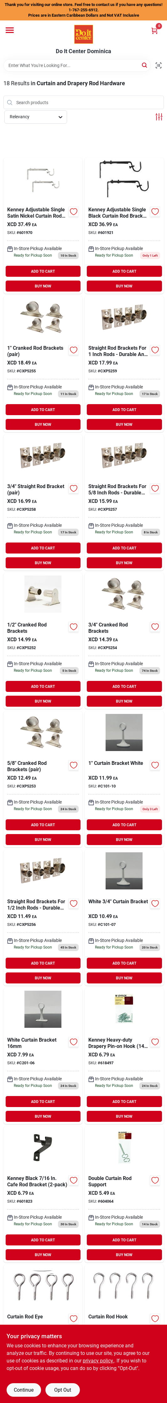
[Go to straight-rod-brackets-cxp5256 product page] (43, 917)
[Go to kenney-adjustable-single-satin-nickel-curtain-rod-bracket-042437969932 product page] (43, 226)
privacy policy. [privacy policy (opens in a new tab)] (98, 1361)
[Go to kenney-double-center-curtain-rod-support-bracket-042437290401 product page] (124, 1194)
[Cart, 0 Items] (154, 30)
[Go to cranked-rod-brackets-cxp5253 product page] (43, 779)
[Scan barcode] (158, 65)
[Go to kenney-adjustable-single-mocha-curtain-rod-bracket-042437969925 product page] (124, 226)
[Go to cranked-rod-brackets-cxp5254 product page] (124, 641)
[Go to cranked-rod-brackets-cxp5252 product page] (43, 641)
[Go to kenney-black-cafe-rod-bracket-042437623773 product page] (43, 1194)
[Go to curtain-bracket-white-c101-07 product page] (124, 917)
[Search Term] (77, 65)
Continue (24, 1390)
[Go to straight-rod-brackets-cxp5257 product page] (124, 502)
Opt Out (62, 1390)
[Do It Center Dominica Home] (83, 34)
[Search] (144, 65)
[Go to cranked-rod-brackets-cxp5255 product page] (43, 364)
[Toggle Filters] (159, 116)
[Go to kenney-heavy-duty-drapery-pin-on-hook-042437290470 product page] (124, 1056)
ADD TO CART (43, 271)
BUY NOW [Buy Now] (43, 286)
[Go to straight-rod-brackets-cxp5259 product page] (124, 364)
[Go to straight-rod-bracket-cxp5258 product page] (43, 502)
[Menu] (10, 30)
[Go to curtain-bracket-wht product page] (43, 1056)
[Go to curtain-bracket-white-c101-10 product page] (124, 779)
